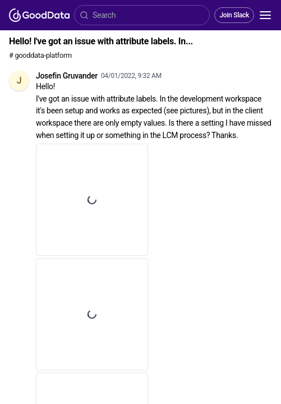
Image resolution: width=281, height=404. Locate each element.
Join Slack (234, 15)
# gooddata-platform (40, 55)
